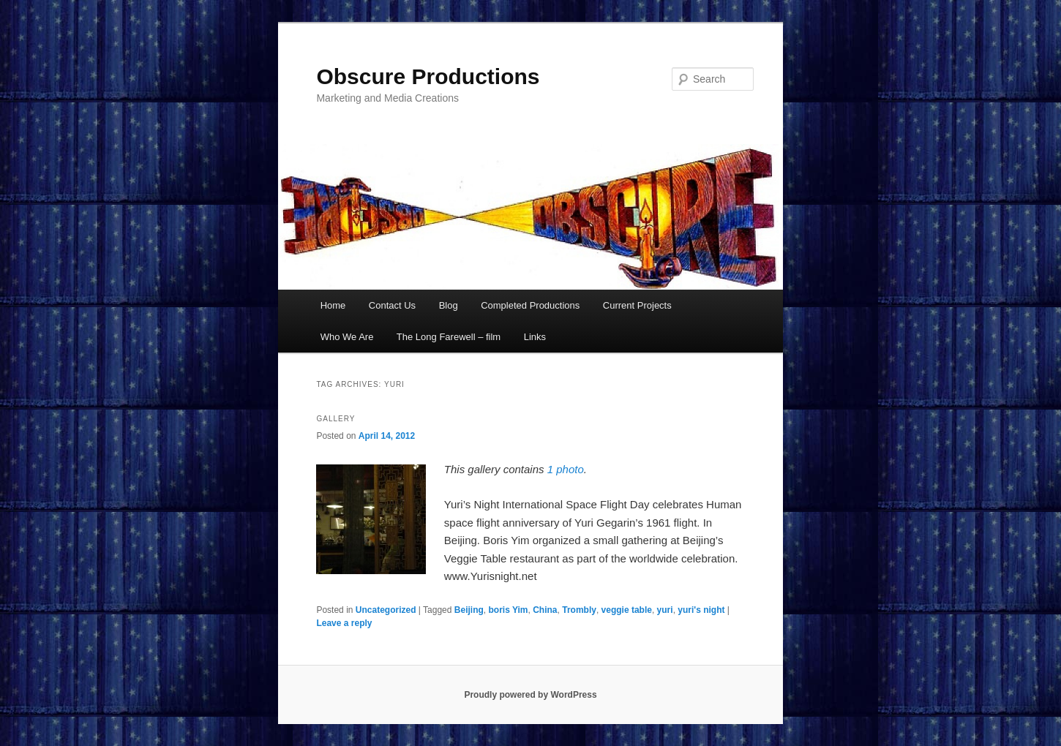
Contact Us (392, 305)
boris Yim (508, 610)
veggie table (626, 610)
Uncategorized (386, 610)
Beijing (469, 610)
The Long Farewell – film (448, 336)
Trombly (579, 610)
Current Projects (637, 305)
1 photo (565, 469)
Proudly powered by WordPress (530, 695)
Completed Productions (530, 305)
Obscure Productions (427, 76)
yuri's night (701, 610)
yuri (665, 610)
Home (333, 305)
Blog (448, 305)
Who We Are (347, 336)
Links (535, 336)
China (545, 610)
